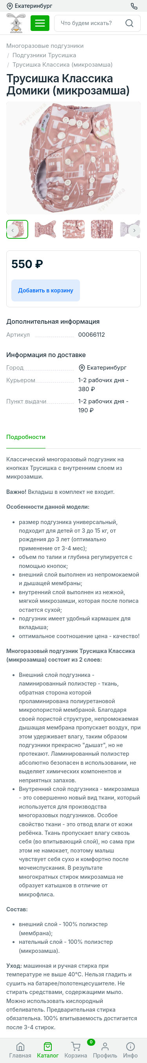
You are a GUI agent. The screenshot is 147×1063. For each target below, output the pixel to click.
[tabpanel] (73, 743)
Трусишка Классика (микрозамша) (63, 64)
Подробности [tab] (25, 437)
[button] (48, 1050)
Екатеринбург (29, 6)
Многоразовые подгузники (44, 45)
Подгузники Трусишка (44, 55)
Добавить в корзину (45, 290)
